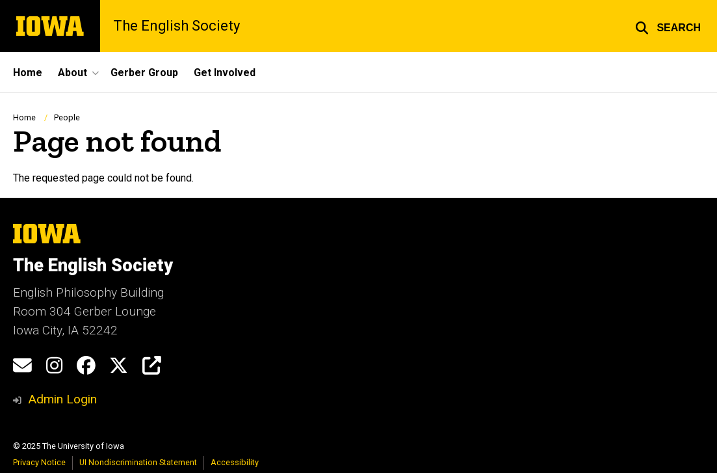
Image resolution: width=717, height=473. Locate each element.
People (67, 117)
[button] (668, 26)
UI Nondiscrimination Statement (138, 462)
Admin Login (62, 399)
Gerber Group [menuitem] (144, 72)
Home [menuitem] (27, 72)
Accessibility (235, 462)
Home (24, 117)
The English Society (176, 26)
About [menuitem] (72, 72)
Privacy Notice (39, 462)
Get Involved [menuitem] (224, 72)
